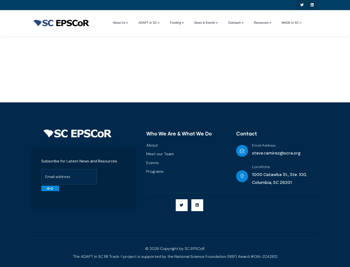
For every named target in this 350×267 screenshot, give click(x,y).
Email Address (264, 145)
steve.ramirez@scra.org (276, 153)
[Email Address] (242, 151)
